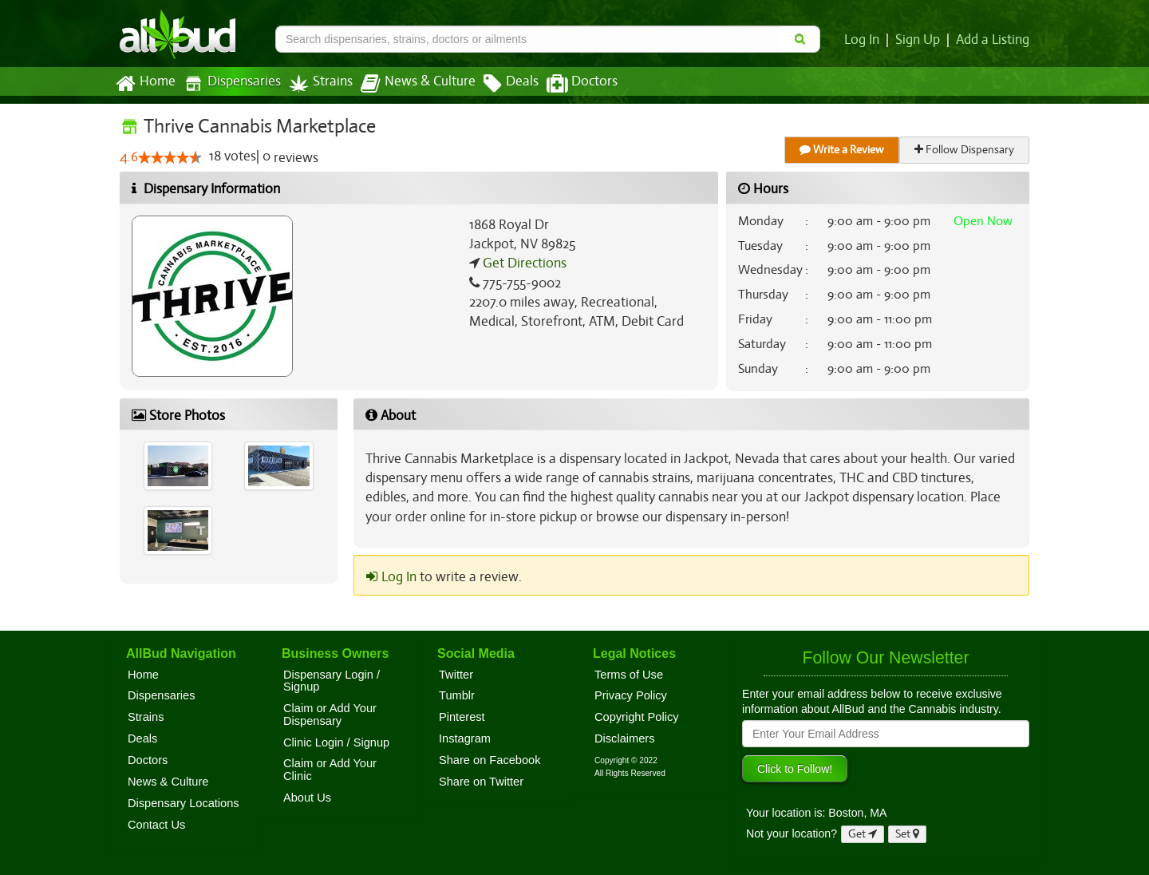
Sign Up (920, 40)
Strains (315, 83)
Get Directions (523, 263)
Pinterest (462, 717)
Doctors (568, 83)
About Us (307, 797)
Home (145, 83)
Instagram (465, 738)
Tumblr (457, 695)
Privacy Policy (630, 695)
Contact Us (156, 824)
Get (862, 834)
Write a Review (842, 149)
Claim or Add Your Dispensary (330, 714)
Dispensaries (229, 83)
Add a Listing (993, 40)
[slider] (169, 158)
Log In (864, 40)
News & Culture (409, 83)
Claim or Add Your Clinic (330, 769)
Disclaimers (624, 738)
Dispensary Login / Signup (331, 681)
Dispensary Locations (183, 803)
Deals (499, 83)
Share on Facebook (490, 760)
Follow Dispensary (965, 149)
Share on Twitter (481, 781)
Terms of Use (628, 674)
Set (907, 834)
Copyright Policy (636, 717)
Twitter (456, 674)
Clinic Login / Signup (336, 742)
